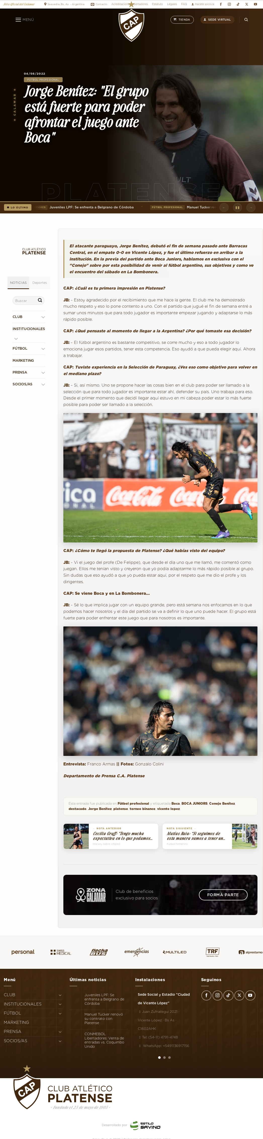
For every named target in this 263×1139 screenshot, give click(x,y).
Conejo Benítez (222, 803)
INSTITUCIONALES (29, 329)
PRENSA (20, 372)
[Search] (246, 20)
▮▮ (237, 207)
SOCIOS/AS (22, 384)
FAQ (184, 4)
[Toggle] (43, 317)
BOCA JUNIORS (194, 803)
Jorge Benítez (100, 809)
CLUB (17, 317)
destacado (77, 809)
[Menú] (24, 20)
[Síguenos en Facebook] (220, 4)
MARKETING (23, 360)
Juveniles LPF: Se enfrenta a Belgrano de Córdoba (82, 207)
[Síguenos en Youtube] (255, 4)
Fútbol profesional (43, 79)
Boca (175, 803)
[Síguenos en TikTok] (238, 4)
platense (120, 809)
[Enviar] (40, 300)
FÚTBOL (20, 349)
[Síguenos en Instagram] (229, 4)
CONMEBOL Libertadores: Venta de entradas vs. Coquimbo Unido (104, 1040)
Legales (172, 4)
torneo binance (142, 809)
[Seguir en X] (246, 4)
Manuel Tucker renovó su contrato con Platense (103, 1018)
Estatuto (157, 4)
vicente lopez (168, 809)
